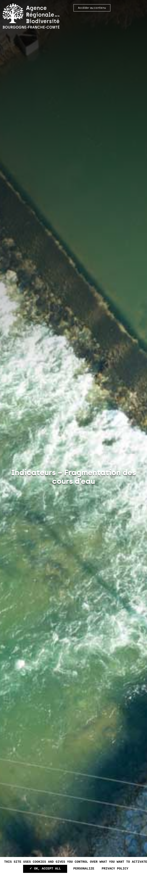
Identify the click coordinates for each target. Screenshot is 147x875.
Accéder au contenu (92, 8)
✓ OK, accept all (45, 869)
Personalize (83, 869)
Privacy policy (115, 869)
